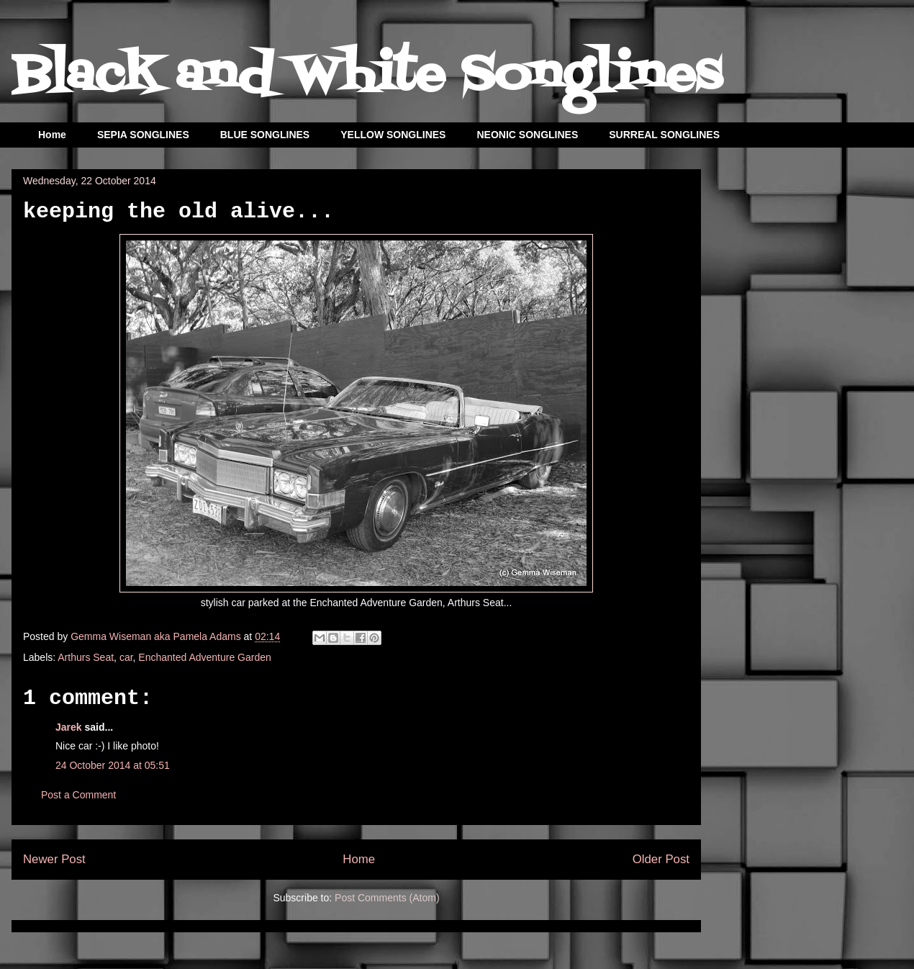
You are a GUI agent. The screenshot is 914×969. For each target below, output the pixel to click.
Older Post (661, 859)
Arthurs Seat (86, 657)
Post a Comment (78, 795)
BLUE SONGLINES (264, 134)
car (126, 657)
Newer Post (54, 859)
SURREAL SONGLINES (664, 134)
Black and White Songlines (367, 75)
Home (52, 134)
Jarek (68, 727)
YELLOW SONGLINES (392, 134)
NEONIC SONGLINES (527, 134)
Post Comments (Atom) (387, 897)
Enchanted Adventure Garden (204, 657)
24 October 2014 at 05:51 (112, 765)
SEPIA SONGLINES (143, 134)
